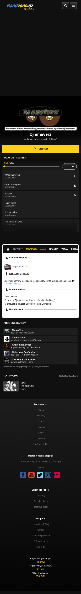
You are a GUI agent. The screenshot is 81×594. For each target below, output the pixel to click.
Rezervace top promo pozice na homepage (41, 461)
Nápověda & (41, 524)
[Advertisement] (40, 53)
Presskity (41, 495)
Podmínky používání (41, 535)
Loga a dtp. (41, 547)
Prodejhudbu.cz (41, 501)
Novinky (18, 249)
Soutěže (41, 438)
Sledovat (40, 149)
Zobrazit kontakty (12, 284)
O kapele (31, 249)
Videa (64, 249)
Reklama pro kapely (68, 375)
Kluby (41, 433)
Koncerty (41, 416)
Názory (53, 249)
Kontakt (41, 530)
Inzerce (40, 467)
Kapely (41, 410)
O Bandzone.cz (41, 541)
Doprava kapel (40, 507)
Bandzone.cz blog (41, 444)
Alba (43, 249)
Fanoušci (41, 427)
